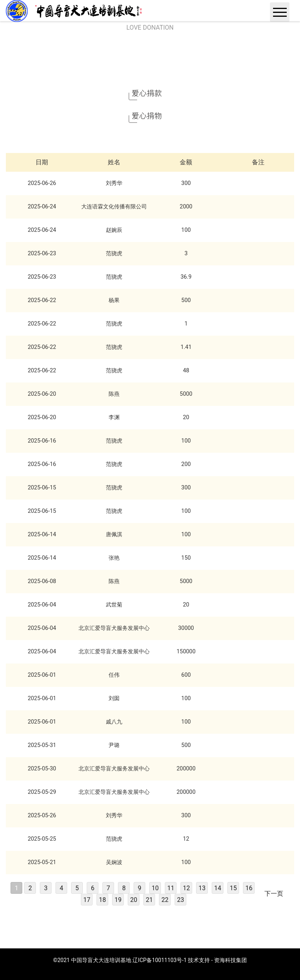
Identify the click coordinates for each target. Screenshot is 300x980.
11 (170, 888)
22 (164, 900)
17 (86, 900)
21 (149, 900)
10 (155, 888)
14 (217, 888)
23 (180, 900)
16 (248, 888)
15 (233, 888)
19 (117, 900)
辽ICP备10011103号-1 (159, 960)
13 (201, 888)
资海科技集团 (230, 960)
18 (102, 900)
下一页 (273, 893)
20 (133, 900)
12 (186, 888)
